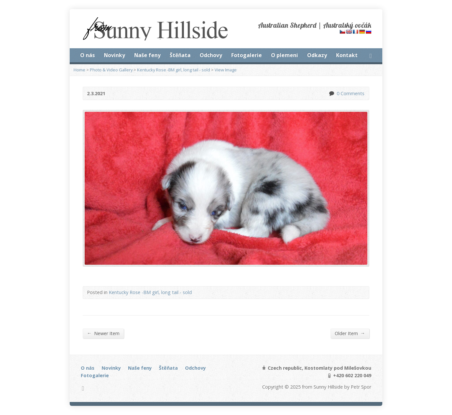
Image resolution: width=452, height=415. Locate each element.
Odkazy (317, 55)
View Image (226, 70)
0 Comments (331, 93)
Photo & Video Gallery (111, 70)
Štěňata (180, 55)
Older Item (350, 333)
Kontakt (347, 55)
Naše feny (147, 55)
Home (79, 70)
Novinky (114, 55)
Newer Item (103, 333)
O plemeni (284, 55)
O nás (87, 55)
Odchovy (211, 55)
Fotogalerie (246, 55)
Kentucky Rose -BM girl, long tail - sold (173, 70)
